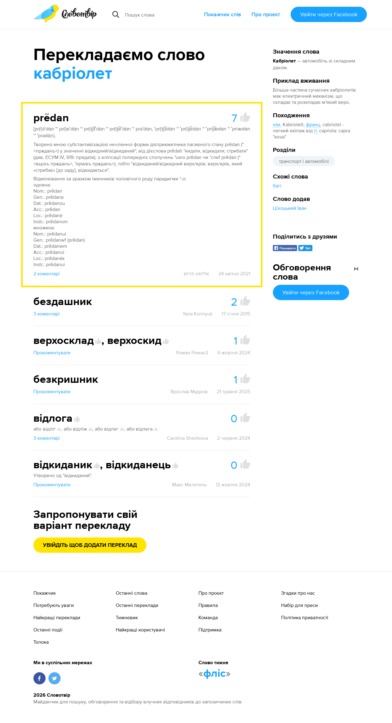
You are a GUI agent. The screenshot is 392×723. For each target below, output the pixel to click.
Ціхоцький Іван (290, 208)
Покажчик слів (222, 14)
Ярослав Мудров (189, 391)
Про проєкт (265, 14)
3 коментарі (46, 313)
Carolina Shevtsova (187, 438)
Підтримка (209, 629)
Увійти (328, 14)
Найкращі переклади (56, 617)
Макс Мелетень (189, 484)
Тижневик (127, 617)
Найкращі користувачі (140, 629)
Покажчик (44, 593)
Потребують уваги (53, 605)
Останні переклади (137, 605)
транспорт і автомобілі (304, 161)
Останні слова (131, 593)
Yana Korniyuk (198, 313)
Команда (208, 617)
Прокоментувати (51, 352)
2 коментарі (46, 273)
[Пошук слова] (162, 14)
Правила (208, 605)
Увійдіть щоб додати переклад (90, 545)
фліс (214, 673)
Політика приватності (304, 617)
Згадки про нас (298, 593)
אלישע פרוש (196, 273)
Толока (41, 642)
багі (277, 185)
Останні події (47, 629)
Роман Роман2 (192, 352)
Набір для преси (299, 605)
